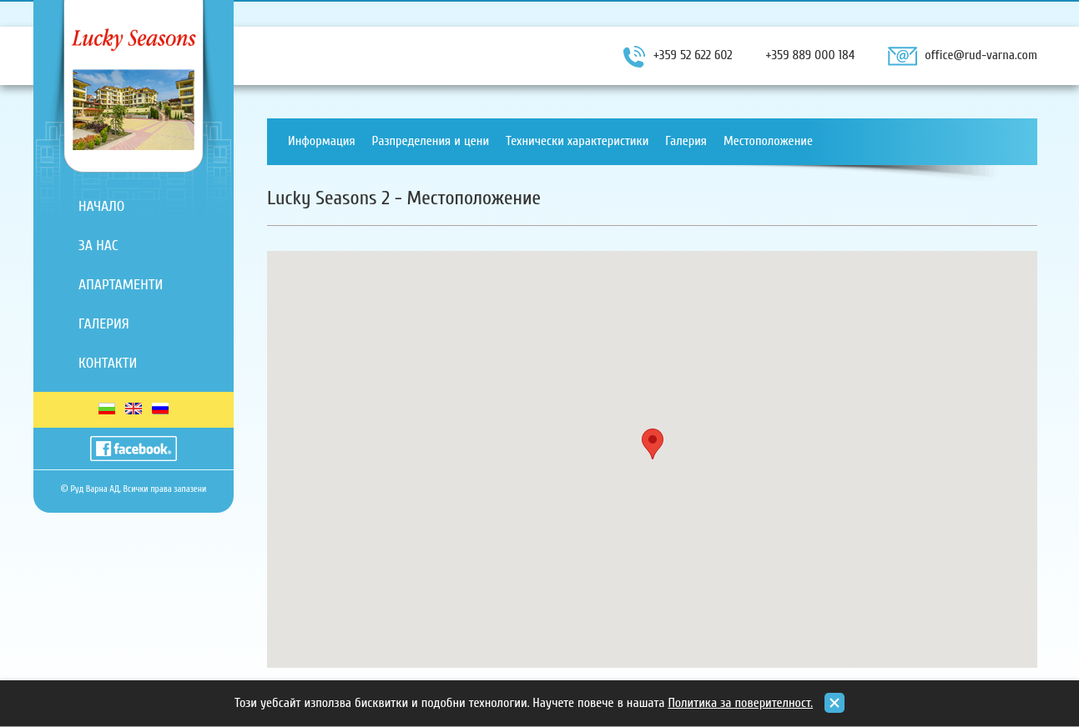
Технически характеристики (577, 140)
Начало (101, 206)
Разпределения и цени (431, 140)
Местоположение (768, 140)
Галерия (103, 324)
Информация (321, 140)
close (834, 703)
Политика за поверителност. (740, 702)
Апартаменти (120, 284)
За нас (98, 245)
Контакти (107, 363)
